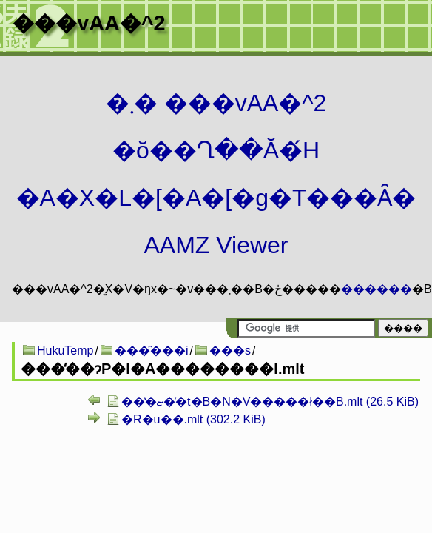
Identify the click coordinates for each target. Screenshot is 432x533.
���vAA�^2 (89, 23)
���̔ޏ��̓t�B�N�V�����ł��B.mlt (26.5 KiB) (270, 401)
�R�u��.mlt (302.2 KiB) (193, 419)
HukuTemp (65, 350)
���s (230, 350)
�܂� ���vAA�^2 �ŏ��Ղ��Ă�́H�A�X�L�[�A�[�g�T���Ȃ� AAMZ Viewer (216, 174)
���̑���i (152, 350)
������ (376, 289)
